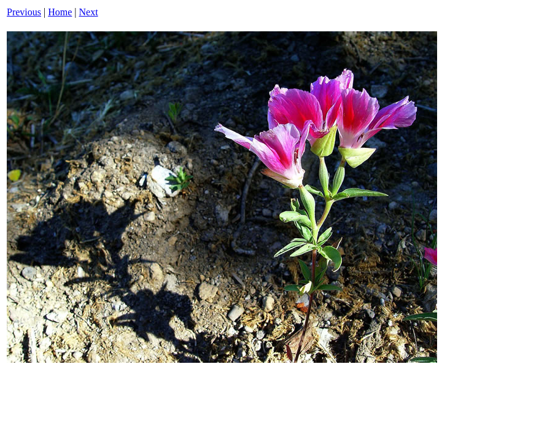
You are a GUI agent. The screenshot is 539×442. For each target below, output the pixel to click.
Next (88, 12)
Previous (24, 12)
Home (60, 12)
